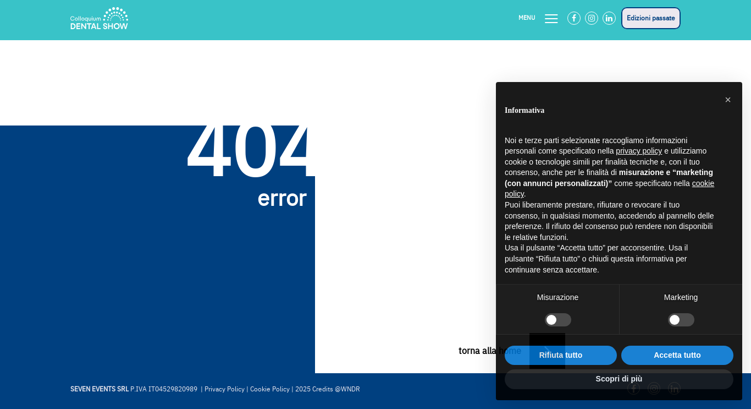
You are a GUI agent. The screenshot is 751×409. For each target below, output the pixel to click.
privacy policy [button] (639, 150)
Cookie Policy (270, 389)
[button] (728, 99)
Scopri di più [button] (619, 378)
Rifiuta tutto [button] (561, 355)
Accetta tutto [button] (677, 355)
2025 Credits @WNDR (327, 389)
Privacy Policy (225, 389)
